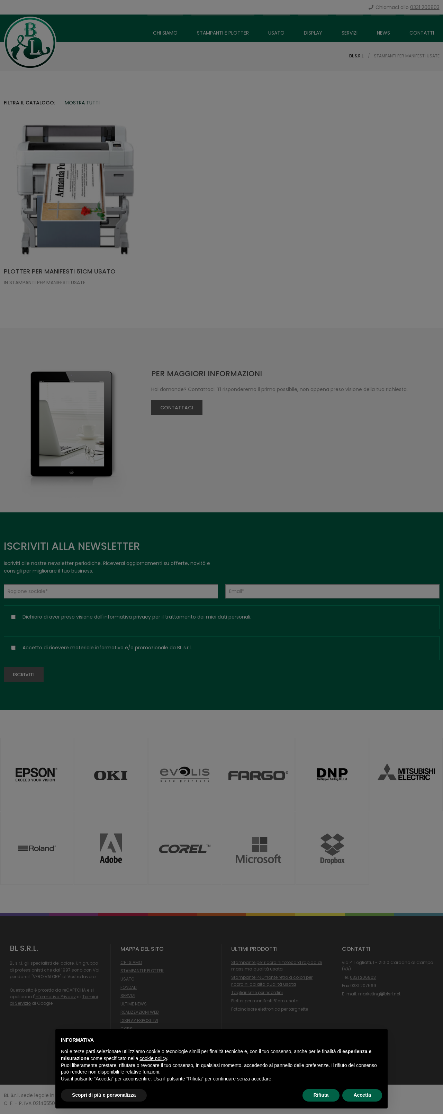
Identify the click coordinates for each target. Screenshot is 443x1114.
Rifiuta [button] (321, 1095)
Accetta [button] (362, 1095)
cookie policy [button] (153, 1058)
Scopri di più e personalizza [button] (104, 1095)
